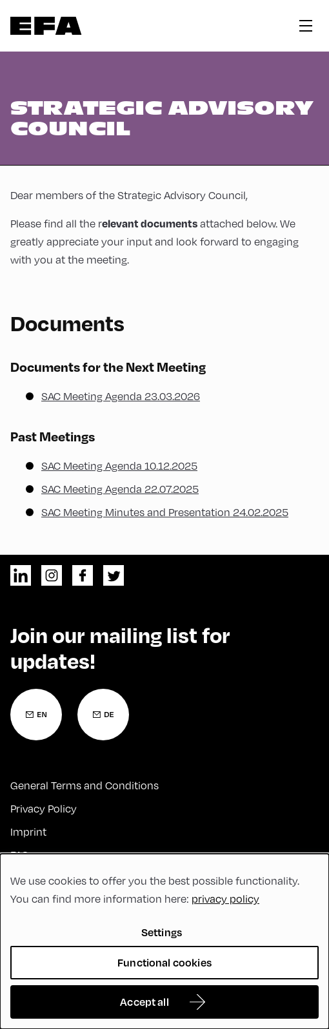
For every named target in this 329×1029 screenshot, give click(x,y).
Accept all (144, 1001)
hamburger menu (305, 25)
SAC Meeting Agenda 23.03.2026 (120, 396)
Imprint (28, 831)
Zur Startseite (46, 26)
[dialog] (164, 941)
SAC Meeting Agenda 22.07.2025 (120, 489)
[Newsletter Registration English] (36, 714)
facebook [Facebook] (82, 575)
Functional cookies (164, 962)
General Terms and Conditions (84, 785)
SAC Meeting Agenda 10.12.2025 (119, 465)
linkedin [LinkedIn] (20, 575)
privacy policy (225, 898)
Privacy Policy (43, 808)
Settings (161, 932)
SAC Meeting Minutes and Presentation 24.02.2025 (164, 512)
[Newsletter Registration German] (103, 714)
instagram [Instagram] (51, 575)
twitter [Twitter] (113, 575)
